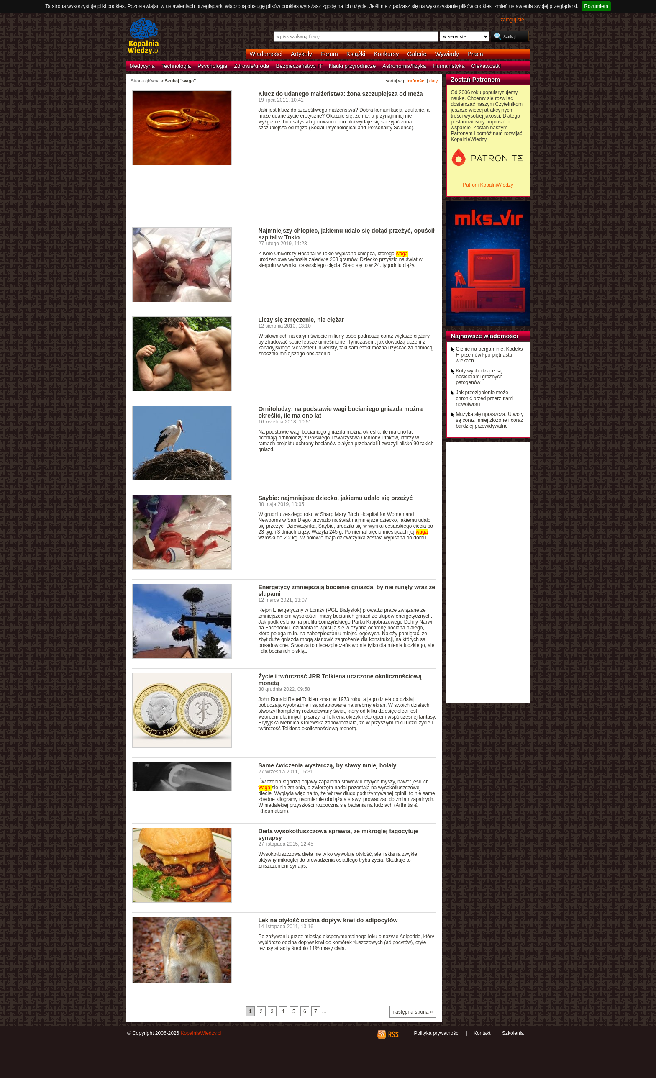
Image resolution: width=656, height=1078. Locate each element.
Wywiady (447, 54)
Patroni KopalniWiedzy (488, 185)
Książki (356, 54)
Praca (475, 54)
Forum (329, 54)
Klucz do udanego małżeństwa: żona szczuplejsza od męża (341, 93)
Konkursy (386, 54)
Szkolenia (513, 1033)
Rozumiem (596, 6)
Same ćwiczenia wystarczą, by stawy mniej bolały (328, 765)
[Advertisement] (284, 198)
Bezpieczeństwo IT (299, 66)
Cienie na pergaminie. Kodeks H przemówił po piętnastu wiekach (489, 355)
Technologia (176, 66)
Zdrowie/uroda (251, 66)
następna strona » (412, 1012)
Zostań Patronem (475, 79)
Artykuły (301, 54)
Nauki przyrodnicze (352, 66)
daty (433, 80)
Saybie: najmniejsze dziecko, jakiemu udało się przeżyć (336, 498)
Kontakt (482, 1033)
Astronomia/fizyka (404, 66)
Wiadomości (266, 54)
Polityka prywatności (436, 1033)
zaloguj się (512, 20)
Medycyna (142, 66)
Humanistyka (448, 66)
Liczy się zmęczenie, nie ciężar (301, 319)
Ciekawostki (486, 66)
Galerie (416, 54)
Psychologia (212, 66)
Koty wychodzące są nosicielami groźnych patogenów (479, 376)
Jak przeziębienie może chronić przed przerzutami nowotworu (485, 398)
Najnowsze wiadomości (484, 336)
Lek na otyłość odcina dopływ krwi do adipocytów (328, 920)
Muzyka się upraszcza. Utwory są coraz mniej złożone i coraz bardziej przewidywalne (490, 420)
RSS (393, 1034)
